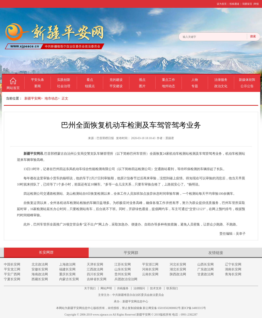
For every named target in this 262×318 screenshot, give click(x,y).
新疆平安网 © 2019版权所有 (154, 314)
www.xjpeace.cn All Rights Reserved (114, 314)
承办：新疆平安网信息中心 (131, 301)
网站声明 (107, 288)
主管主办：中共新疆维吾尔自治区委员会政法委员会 (131, 294)
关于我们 (90, 288)
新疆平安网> (33, 98)
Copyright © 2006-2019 (78, 314)
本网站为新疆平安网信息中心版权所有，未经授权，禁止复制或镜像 (99, 308)
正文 (65, 98)
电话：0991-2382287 (185, 314)
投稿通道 (234, 3)
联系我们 (172, 288)
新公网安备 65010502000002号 (162, 308)
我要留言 (247, 3)
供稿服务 (123, 288)
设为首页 (222, 3)
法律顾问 (139, 288)
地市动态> (52, 98)
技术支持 (156, 288)
